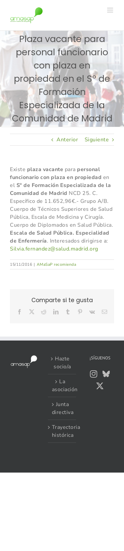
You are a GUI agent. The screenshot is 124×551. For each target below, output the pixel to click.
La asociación (62, 385)
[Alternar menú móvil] (110, 10)
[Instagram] (94, 374)
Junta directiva (62, 408)
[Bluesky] (106, 374)
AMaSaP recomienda (56, 264)
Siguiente (97, 139)
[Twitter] (100, 386)
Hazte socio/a (62, 362)
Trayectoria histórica (62, 431)
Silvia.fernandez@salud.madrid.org (54, 249)
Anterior (67, 139)
